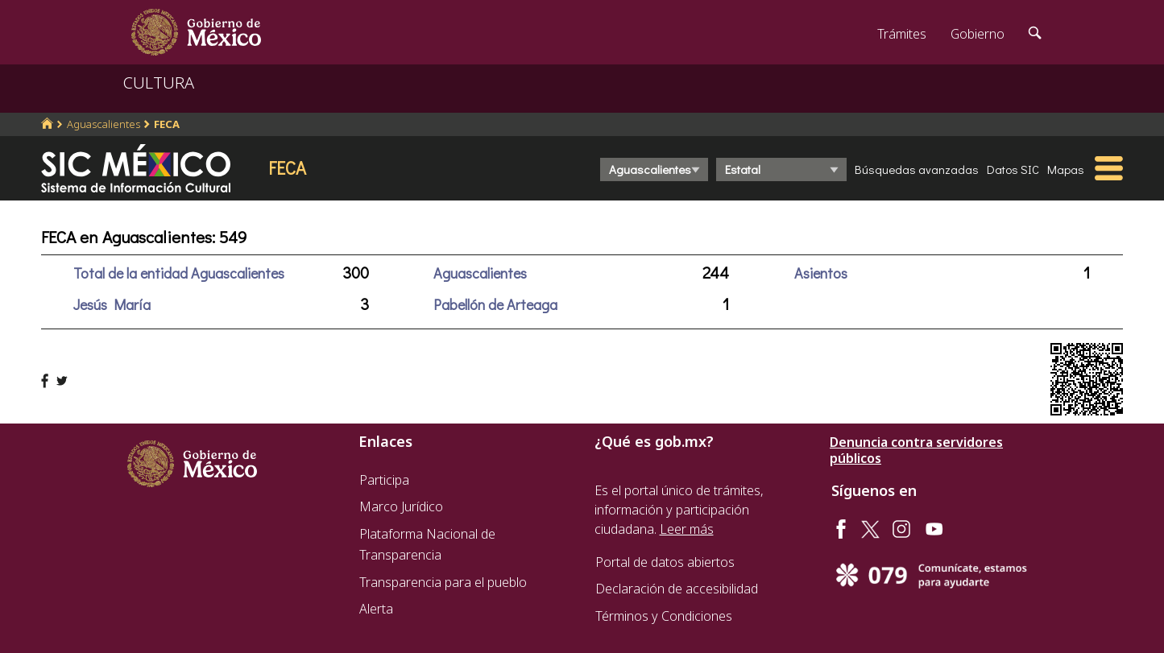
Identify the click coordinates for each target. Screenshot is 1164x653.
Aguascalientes (103, 124)
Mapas (1065, 169)
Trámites (901, 34)
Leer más (687, 529)
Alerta (376, 609)
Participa (384, 480)
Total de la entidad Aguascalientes (178, 273)
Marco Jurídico (401, 506)
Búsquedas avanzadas (917, 169)
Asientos (820, 273)
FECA (167, 124)
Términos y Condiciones (663, 616)
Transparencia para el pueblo (443, 582)
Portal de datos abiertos (665, 562)
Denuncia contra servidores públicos (916, 450)
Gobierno (978, 34)
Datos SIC (1013, 169)
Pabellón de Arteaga (495, 304)
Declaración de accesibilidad (676, 588)
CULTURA (158, 82)
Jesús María (112, 304)
